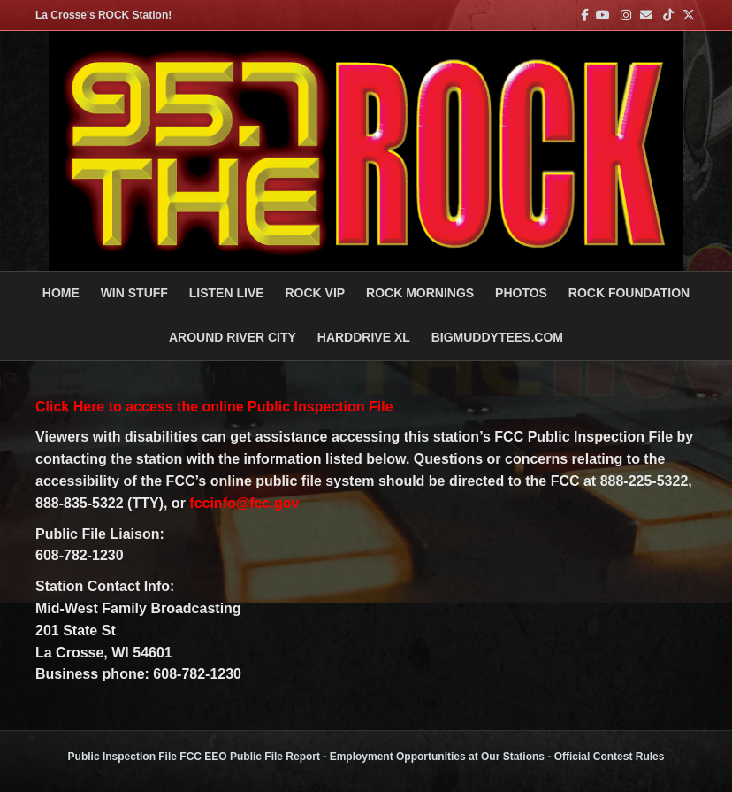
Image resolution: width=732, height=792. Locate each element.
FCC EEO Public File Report (249, 756)
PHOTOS (521, 293)
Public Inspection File (122, 756)
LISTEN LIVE (226, 293)
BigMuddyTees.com (497, 337)
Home (61, 293)
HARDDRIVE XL (363, 337)
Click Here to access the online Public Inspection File (214, 406)
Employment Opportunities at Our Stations (437, 756)
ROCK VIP (315, 293)
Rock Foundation (629, 293)
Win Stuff (134, 293)
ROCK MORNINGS (420, 293)
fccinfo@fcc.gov (244, 503)
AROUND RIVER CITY (232, 337)
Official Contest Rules (609, 756)
